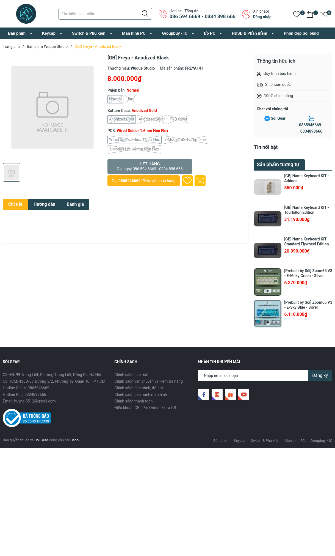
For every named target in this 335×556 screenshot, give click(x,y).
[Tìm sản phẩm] (105, 13)
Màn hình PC (134, 33)
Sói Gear (278, 118)
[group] (52, 107)
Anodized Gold (121, 119)
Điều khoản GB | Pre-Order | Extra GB (145, 408)
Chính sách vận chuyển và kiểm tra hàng (148, 381)
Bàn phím (17, 33)
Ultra (130, 99)
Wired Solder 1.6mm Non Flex (134, 140)
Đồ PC (209, 33)
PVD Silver (178, 119)
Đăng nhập (262, 17)
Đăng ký (320, 375)
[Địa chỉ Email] (265, 375)
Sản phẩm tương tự (278, 164)
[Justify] (145, 13)
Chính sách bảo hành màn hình (140, 394)
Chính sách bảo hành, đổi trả (138, 388)
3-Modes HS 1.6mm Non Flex (134, 149)
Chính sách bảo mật (131, 375)
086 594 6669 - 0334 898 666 (203, 16)
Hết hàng (149, 166)
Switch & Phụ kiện (89, 33)
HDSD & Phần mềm (249, 33)
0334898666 (35, 394)
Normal (115, 99)
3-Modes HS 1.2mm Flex (185, 140)
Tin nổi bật (266, 147)
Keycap (49, 33)
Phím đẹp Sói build (301, 33)
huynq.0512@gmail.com (35, 401)
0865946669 (129, 181)
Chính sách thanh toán (133, 401)
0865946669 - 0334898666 (311, 128)
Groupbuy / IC (174, 33)
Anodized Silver (152, 119)
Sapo (75, 440)
